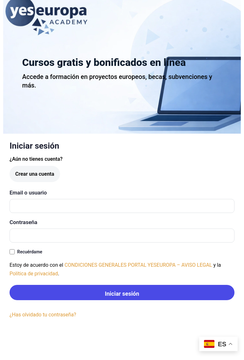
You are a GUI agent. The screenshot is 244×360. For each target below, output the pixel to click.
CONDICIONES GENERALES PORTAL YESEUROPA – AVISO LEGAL (138, 265)
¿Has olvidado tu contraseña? (43, 315)
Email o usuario (28, 192)
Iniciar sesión (122, 293)
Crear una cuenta (34, 174)
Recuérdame (26, 252)
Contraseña (23, 222)
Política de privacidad (34, 274)
